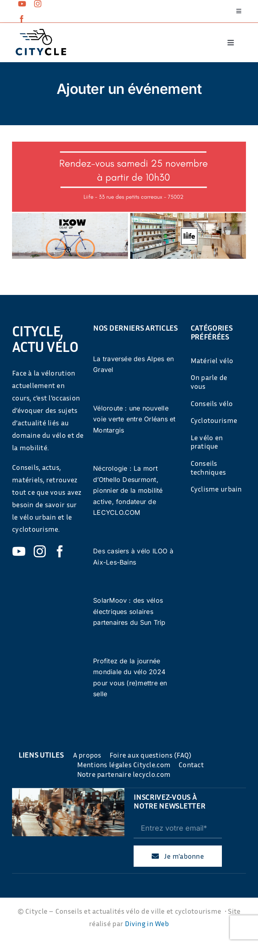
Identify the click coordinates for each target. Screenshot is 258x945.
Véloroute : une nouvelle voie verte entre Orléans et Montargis (134, 419)
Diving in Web (147, 923)
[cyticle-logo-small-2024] (41, 32)
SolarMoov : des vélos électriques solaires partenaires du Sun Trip (129, 611)
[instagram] (37, 3)
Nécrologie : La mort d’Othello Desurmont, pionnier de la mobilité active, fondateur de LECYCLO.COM (128, 490)
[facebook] (21, 18)
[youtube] (22, 3)
